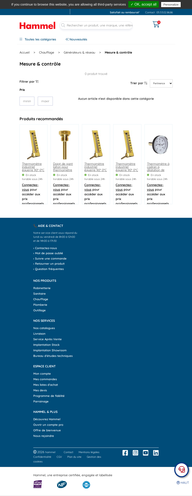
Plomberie (40, 304)
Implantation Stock (46, 344)
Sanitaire (39, 293)
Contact (68, 452)
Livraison (39, 333)
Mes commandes (45, 379)
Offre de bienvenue (47, 430)
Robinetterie (42, 288)
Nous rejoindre (43, 436)
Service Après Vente (47, 339)
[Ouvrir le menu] (142, 21)
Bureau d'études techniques (53, 356)
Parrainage (41, 401)
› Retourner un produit (49, 263)
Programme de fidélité (49, 396)
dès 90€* (156, 2)
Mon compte (42, 373)
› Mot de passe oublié (48, 253)
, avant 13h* (118, 2)
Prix (22, 90)
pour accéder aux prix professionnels (33, 194)
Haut (183, 483)
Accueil (25, 52)
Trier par (138, 83)
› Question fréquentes (48, 269)
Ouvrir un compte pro (48, 424)
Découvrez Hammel (46, 419)
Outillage (39, 310)
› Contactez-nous (45, 248)
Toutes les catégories (38, 39)
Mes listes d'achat (45, 384)
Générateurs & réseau (79, 52)
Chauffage (46, 52)
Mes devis (40, 390)
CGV (59, 456)
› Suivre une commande (50, 258)
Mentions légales (89, 452)
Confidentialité (42, 456)
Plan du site (74, 456)
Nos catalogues (44, 328)
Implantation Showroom (50, 350)
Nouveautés (76, 39)
